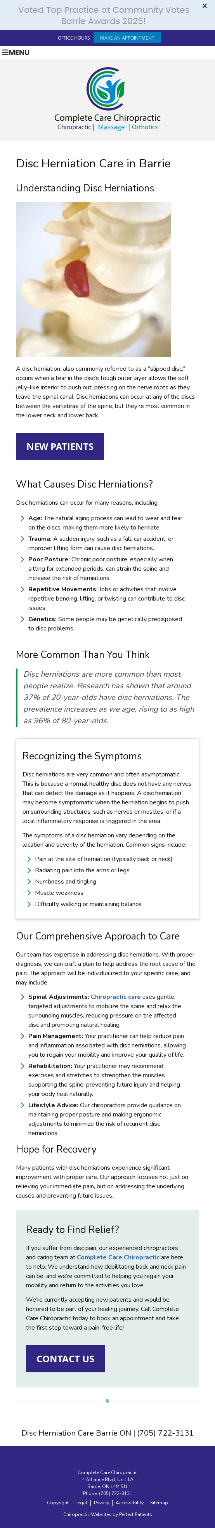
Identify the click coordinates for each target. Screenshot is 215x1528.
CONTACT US (65, 1358)
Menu (15, 53)
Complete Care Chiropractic (118, 1257)
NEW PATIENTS (60, 446)
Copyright (58, 1503)
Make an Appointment (127, 38)
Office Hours (74, 38)
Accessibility (130, 1503)
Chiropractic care (116, 997)
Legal (81, 1503)
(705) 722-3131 (115, 1493)
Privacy (101, 1503)
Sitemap (159, 1503)
